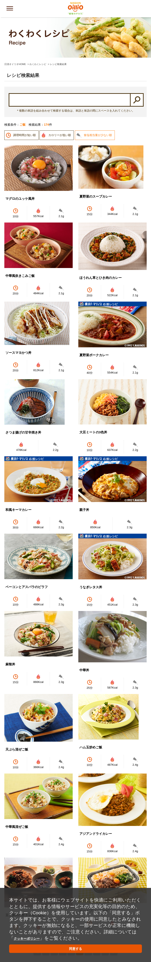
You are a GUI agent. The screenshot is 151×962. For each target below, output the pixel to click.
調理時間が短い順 (24, 98)
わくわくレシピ (38, 27)
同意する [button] (75, 947)
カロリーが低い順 (59, 98)
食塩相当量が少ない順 (98, 98)
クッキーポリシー (32, 935)
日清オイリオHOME (15, 27)
